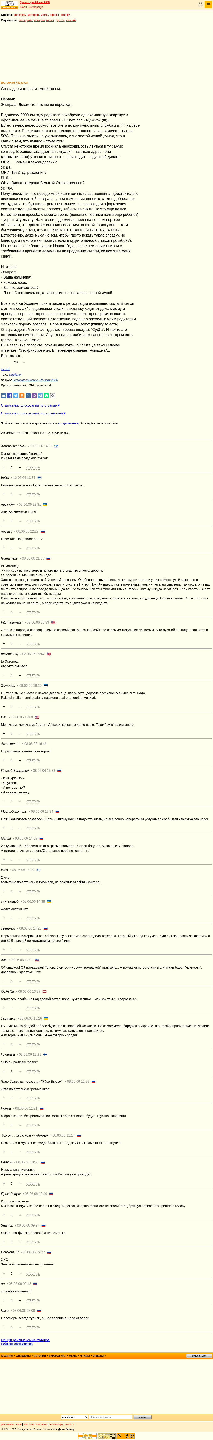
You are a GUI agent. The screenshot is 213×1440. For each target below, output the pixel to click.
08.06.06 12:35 (78, 1081)
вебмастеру (56, 1424)
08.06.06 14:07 (22, 960)
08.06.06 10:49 (36, 1194)
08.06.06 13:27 (29, 991)
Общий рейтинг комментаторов (25, 1340)
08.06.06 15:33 (44, 770)
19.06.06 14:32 (41, 446)
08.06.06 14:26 (30, 928)
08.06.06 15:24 (42, 811)
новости (69, 1424)
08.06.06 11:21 (26, 1108)
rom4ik (5, 369)
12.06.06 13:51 (24, 478)
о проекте (41, 1424)
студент (15, 374)
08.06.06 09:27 (28, 1225)
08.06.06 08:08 (24, 1310)
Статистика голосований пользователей (32, 413)
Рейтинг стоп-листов (17, 1344)
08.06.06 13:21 (30, 1054)
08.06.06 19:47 (33, 654)
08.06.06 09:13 (20, 1284)
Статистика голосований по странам (29, 405)
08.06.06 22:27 (27, 531)
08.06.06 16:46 (35, 744)
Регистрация (36, 7)
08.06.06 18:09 (22, 717)
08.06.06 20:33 (38, 622)
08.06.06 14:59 (26, 838)
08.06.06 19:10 (30, 685)
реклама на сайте (11, 1424)
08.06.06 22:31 (30, 504)
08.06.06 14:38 (34, 901)
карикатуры (57, 1356)
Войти (23, 7)
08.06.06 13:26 (31, 1018)
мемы (44, 14)
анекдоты (20, 14)
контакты (29, 1424)
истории (33, 14)
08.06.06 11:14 (63, 1135)
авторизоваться (68, 423)
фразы (54, 14)
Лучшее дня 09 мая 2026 (35, 2)
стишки (65, 14)
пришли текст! (199, 1355)
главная (7, 1356)
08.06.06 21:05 (33, 558)
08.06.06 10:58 (27, 1162)
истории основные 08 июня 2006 (35, 380)
